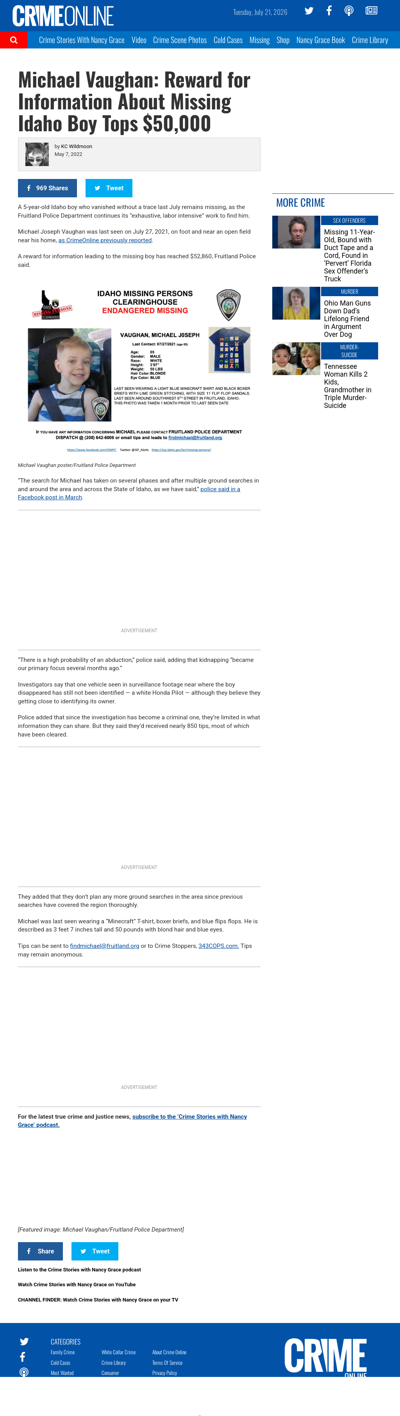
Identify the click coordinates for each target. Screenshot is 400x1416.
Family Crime (63, 1352)
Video (139, 39)
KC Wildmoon (76, 146)
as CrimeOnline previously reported (105, 240)
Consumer (110, 1373)
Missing (260, 39)
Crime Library (370, 39)
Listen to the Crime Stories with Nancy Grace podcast (79, 1270)
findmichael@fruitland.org (104, 945)
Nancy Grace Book (320, 39)
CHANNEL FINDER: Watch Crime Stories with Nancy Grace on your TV (98, 1300)
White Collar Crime (119, 1352)
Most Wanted (62, 1373)
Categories (65, 1341)
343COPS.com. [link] (218, 945)
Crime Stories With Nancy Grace (82, 39)
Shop (283, 39)
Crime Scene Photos (180, 39)
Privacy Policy (164, 1373)
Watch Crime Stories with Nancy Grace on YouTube (77, 1284)
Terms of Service (167, 1362)
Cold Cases (228, 39)
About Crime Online (169, 1352)
